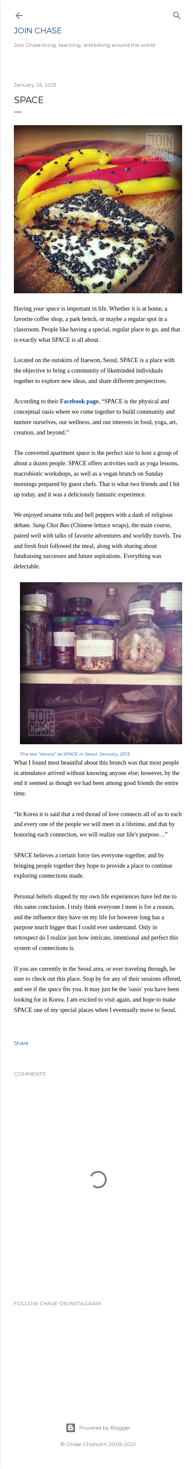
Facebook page (79, 401)
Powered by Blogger (98, 1428)
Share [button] (21, 1043)
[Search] (177, 13)
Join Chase (38, 31)
